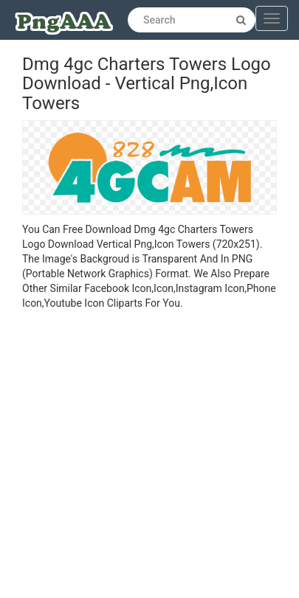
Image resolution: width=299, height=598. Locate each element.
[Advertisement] (138, 456)
